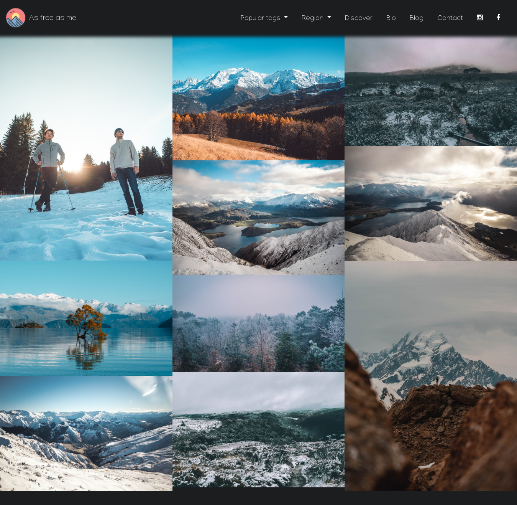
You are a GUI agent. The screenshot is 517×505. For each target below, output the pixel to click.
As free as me (52, 19)
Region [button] (313, 19)
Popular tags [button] (261, 19)
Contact (450, 19)
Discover (359, 19)
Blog (416, 19)
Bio (391, 19)
